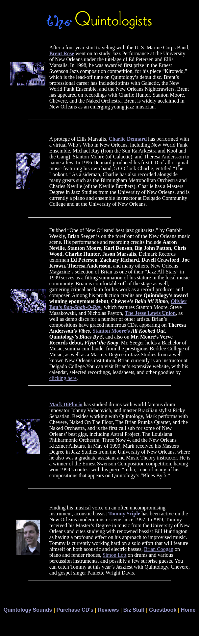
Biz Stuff (134, 610)
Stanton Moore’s (111, 331)
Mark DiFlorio (66, 404)
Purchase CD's (75, 610)
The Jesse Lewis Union (150, 313)
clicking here (63, 378)
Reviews (108, 610)
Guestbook (163, 610)
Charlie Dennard (128, 139)
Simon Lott (114, 555)
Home (188, 610)
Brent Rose (61, 53)
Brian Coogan (158, 549)
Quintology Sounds (28, 610)
